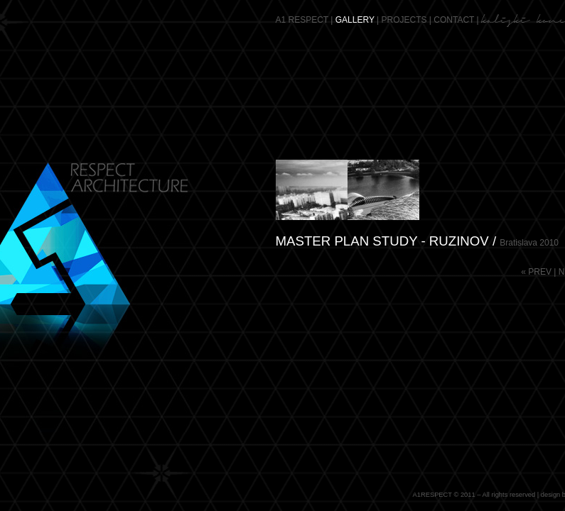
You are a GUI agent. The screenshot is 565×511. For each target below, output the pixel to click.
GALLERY (355, 20)
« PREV (536, 272)
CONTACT (454, 20)
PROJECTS (404, 20)
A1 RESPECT (302, 20)
